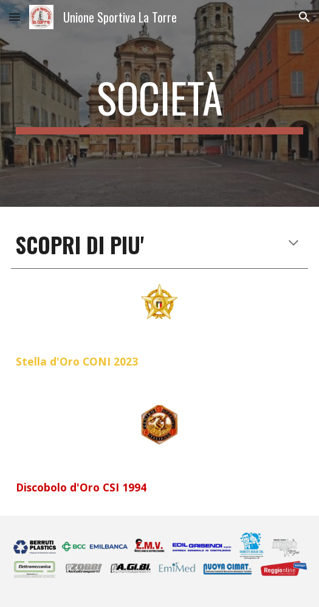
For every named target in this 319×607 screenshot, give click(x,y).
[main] (159, 103)
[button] (14, 16)
